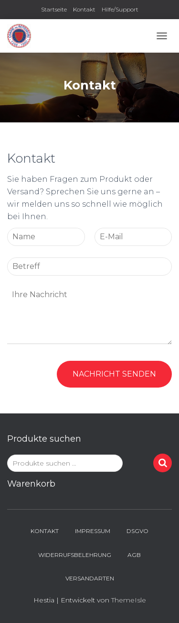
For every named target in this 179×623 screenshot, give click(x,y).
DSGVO (137, 530)
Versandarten (89, 578)
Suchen (162, 463)
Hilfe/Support (120, 9)
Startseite (54, 9)
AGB (134, 554)
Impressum (92, 530)
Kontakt (84, 9)
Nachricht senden (114, 373)
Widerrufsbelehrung (74, 554)
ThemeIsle (128, 600)
